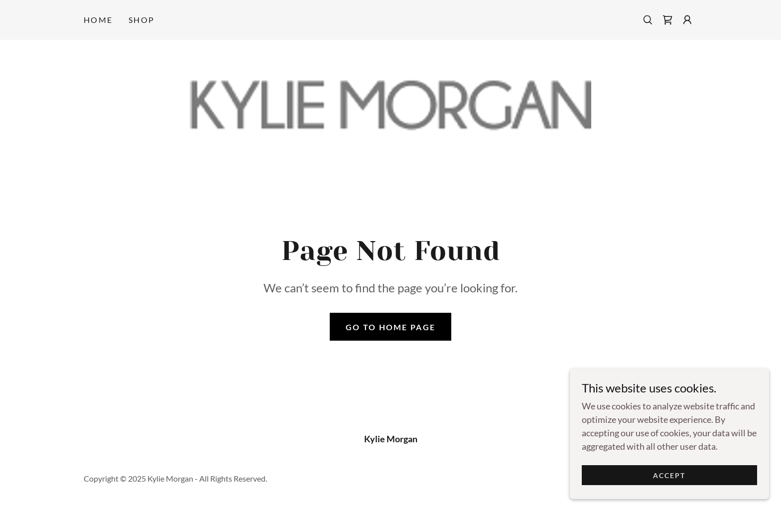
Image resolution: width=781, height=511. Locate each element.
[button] (687, 20)
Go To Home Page (390, 327)
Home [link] (98, 19)
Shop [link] (141, 19)
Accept (669, 482)
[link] (667, 20)
